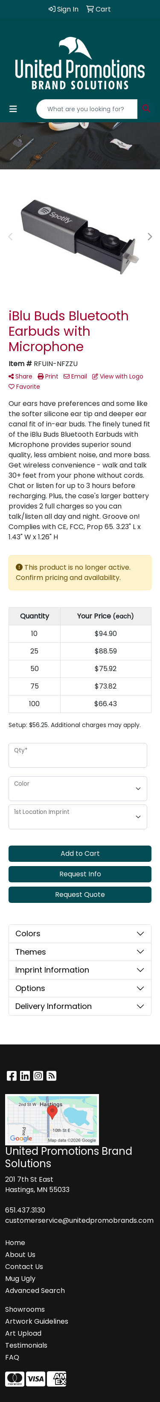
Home (15, 1243)
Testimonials (26, 1345)
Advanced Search (35, 1291)
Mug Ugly (20, 1279)
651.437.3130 (25, 1210)
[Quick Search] (87, 109)
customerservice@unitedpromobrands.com (79, 1220)
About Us (20, 1255)
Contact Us (24, 1267)
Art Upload (23, 1333)
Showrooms (25, 1309)
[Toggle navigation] (13, 109)
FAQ (12, 1357)
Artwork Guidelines (36, 1321)
